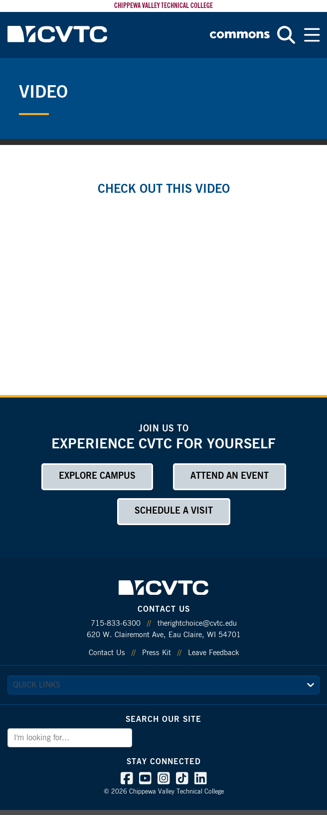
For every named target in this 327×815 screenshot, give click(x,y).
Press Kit (156, 653)
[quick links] (163, 685)
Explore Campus (97, 476)
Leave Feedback (213, 653)
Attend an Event (229, 476)
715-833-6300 (116, 623)
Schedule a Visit (174, 511)
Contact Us (107, 653)
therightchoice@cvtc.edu (197, 623)
